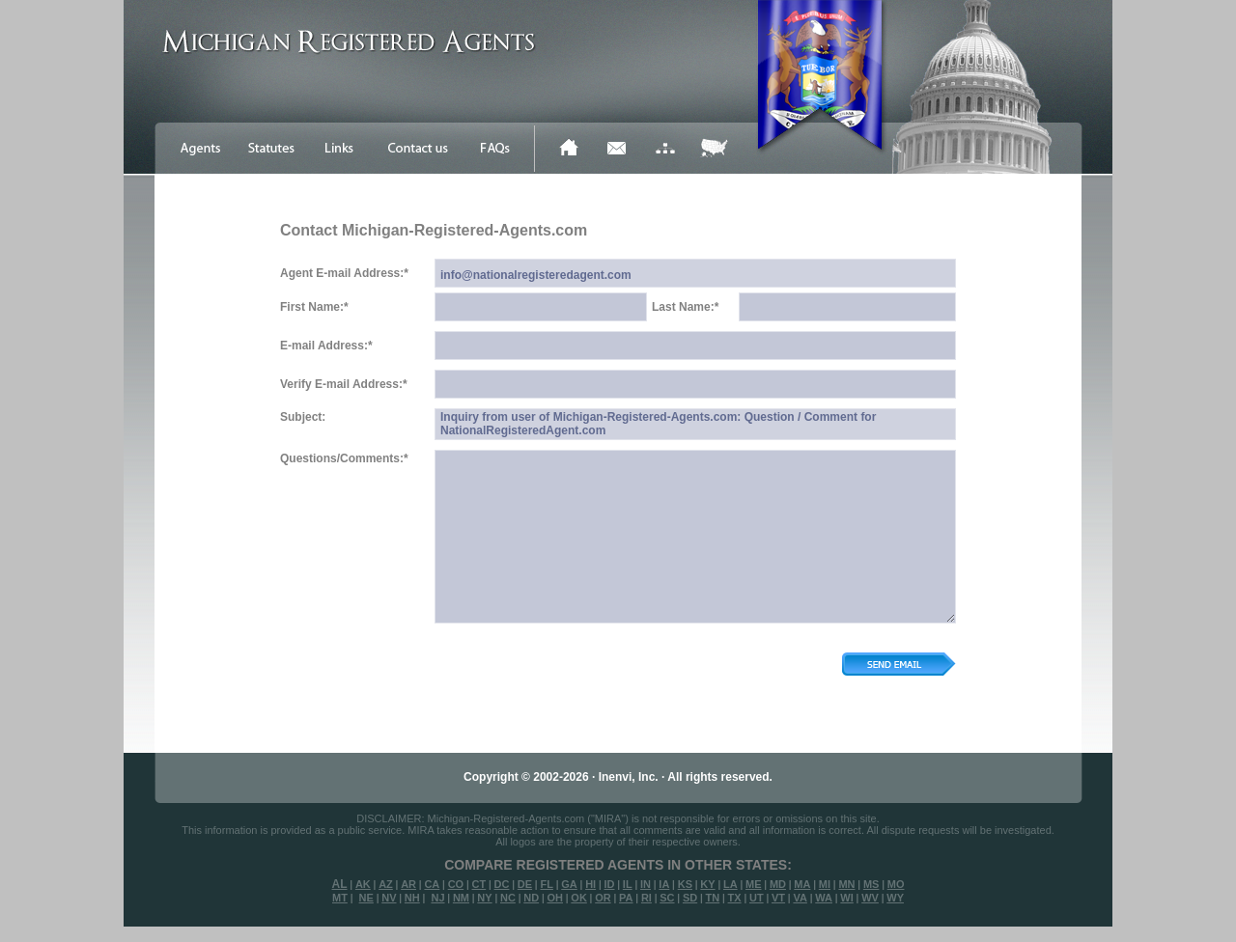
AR (408, 884)
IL (627, 884)
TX (735, 897)
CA (431, 884)
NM (461, 897)
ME (753, 884)
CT (479, 884)
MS (871, 884)
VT (778, 897)
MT (340, 897)
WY (895, 897)
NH (412, 897)
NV (388, 897)
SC (667, 897)
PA (625, 897)
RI (646, 897)
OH (555, 897)
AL (340, 884)
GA (569, 884)
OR (603, 897)
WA (823, 897)
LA (730, 884)
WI (846, 897)
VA (799, 897)
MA (802, 884)
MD (778, 884)
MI (824, 884)
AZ (386, 884)
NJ (437, 897)
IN (645, 884)
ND (531, 897)
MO (896, 884)
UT (756, 897)
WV (870, 897)
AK (363, 884)
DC (502, 884)
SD (690, 897)
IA (664, 884)
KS (685, 884)
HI (590, 884)
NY (484, 897)
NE (366, 897)
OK (579, 897)
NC (508, 897)
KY (707, 884)
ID (609, 884)
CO (456, 884)
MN (846, 884)
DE (525, 884)
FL (546, 884)
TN (713, 897)
